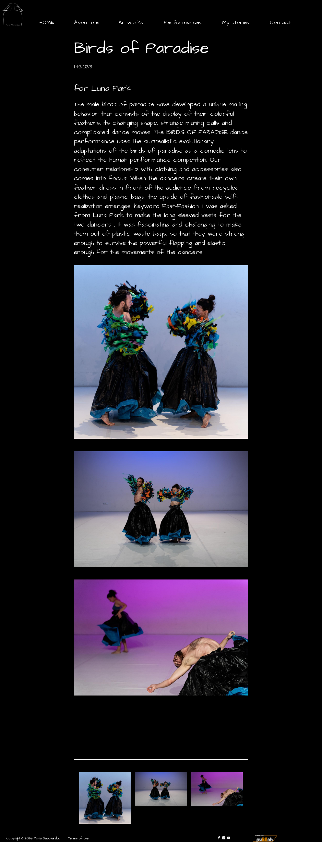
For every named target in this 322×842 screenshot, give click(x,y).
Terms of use (78, 838)
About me (86, 22)
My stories (236, 22)
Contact (280, 22)
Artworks (131, 22)
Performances (183, 22)
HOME (47, 22)
